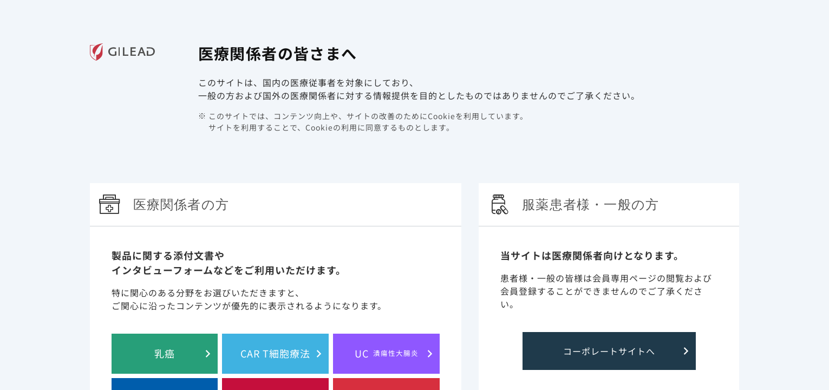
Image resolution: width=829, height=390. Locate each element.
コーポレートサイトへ (609, 351)
